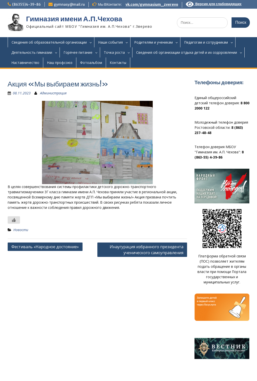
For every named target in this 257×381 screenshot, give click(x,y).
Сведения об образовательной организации (49, 42)
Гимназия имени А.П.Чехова (74, 18)
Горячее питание (78, 52)
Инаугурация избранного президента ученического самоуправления (146, 249)
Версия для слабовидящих (214, 4)
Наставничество (25, 62)
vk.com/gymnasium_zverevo (152, 4)
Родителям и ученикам (153, 42)
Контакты (118, 62)
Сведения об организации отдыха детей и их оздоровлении (186, 52)
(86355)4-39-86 (26, 4)
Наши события (110, 42)
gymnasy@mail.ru (69, 4)
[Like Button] (14, 220)
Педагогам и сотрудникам (206, 42)
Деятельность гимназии (31, 52)
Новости (20, 229)
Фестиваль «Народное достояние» (45, 246)
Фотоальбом (91, 62)
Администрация (53, 93)
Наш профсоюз (59, 62)
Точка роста (114, 52)
